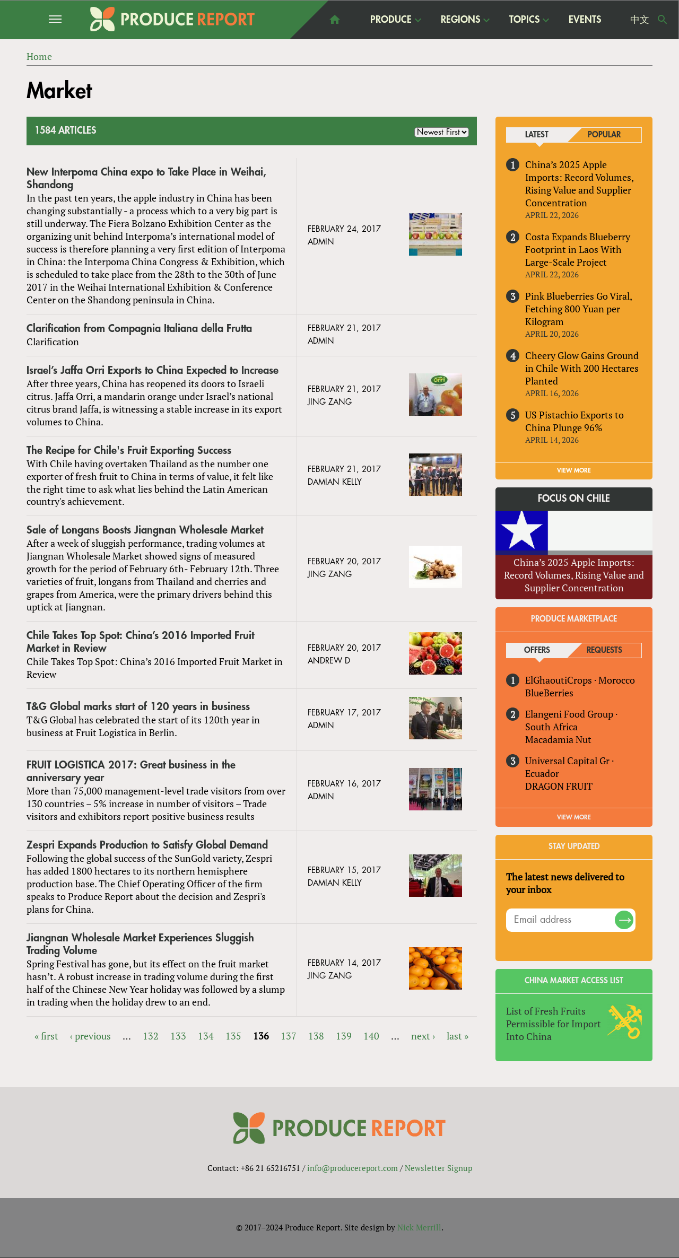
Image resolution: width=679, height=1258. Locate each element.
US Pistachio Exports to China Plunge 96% (574, 421)
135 (233, 1035)
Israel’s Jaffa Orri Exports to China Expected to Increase (152, 370)
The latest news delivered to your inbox (565, 883)
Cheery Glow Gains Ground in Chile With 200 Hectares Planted (582, 368)
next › (423, 1035)
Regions (460, 19)
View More (574, 817)
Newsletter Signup (438, 1168)
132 (151, 1035)
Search (662, 19)
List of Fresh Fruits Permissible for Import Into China (553, 1023)
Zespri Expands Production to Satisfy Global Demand (147, 845)
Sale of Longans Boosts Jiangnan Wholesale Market (145, 530)
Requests (604, 650)
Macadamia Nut (558, 739)
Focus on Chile (574, 499)
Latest (537, 135)
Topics (524, 19)
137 (289, 1035)
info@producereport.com (352, 1168)
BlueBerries (549, 692)
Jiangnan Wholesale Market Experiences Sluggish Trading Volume (140, 944)
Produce (391, 19)
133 (178, 1035)
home (334, 19)
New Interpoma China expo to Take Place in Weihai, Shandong (146, 178)
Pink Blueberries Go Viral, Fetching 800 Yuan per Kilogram (578, 309)
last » (457, 1035)
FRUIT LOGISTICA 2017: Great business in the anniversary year (131, 771)
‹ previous (90, 1035)
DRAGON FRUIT (559, 786)
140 (371, 1035)
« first (46, 1035)
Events (585, 19)
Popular (604, 135)
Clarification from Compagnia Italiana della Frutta (139, 328)
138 (316, 1035)
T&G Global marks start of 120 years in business (138, 706)
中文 (639, 19)
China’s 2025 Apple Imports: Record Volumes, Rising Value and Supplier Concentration (579, 183)
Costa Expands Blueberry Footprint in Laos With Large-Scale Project (577, 249)
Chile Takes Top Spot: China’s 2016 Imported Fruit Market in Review (140, 642)
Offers (537, 650)
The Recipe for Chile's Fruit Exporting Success (129, 450)
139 (344, 1035)
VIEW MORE (574, 470)
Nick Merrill (419, 1227)
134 (206, 1035)
